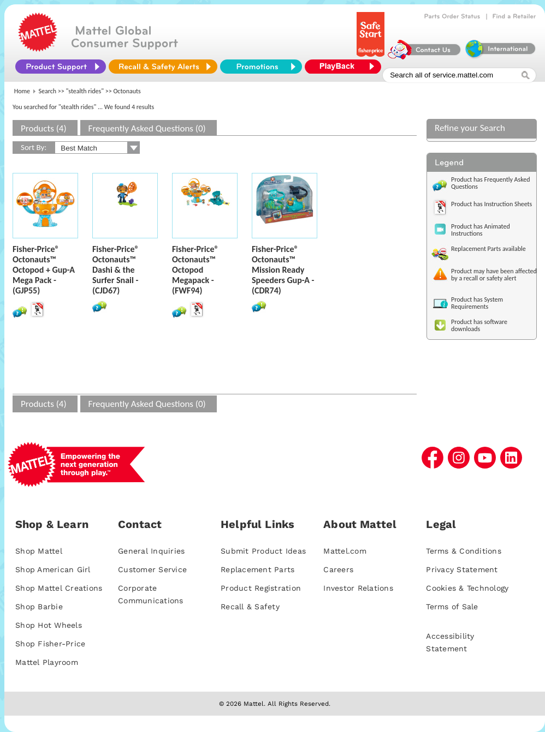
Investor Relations (358, 588)
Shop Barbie (39, 606)
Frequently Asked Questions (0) (147, 128)
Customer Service (152, 569)
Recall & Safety (250, 606)
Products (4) (44, 128)
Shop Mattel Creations (58, 588)
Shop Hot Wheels (48, 625)
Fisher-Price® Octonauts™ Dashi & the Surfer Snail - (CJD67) (115, 270)
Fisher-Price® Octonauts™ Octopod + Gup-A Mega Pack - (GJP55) (44, 270)
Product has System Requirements (477, 303)
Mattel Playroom (46, 662)
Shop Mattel (38, 551)
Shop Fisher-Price (50, 643)
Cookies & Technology (467, 588)
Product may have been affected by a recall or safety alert (494, 274)
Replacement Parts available (488, 249)
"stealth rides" (85, 91)
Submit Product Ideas (263, 551)
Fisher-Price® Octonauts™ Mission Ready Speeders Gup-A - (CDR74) (283, 270)
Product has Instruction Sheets (491, 204)
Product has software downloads (479, 325)
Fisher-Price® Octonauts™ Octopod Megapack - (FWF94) (195, 270)
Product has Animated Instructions (480, 230)
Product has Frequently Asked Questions (490, 183)
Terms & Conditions (463, 551)
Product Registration (261, 588)
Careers (338, 569)
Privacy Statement (461, 569)
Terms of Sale (452, 606)
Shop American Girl (53, 569)
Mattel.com (344, 551)
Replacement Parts (257, 569)
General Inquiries (151, 551)
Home (22, 91)
